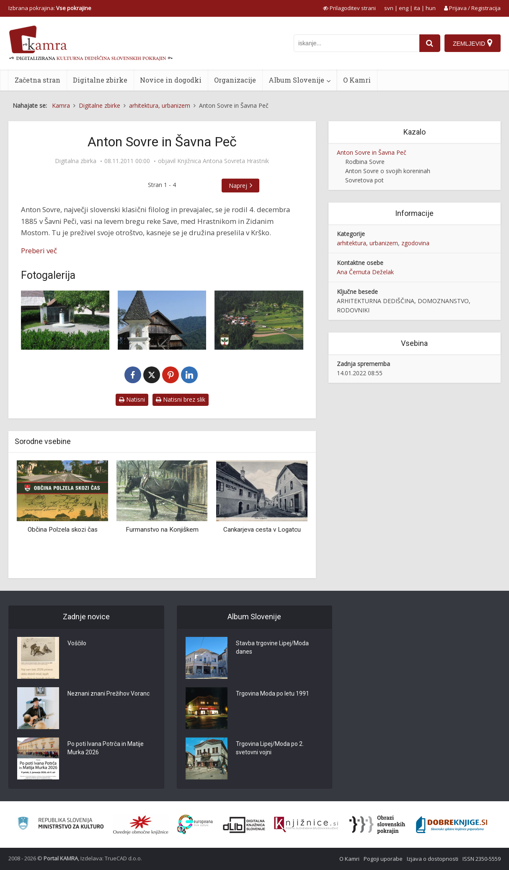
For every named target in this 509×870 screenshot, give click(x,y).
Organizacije (235, 79)
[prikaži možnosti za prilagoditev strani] (349, 8)
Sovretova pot (364, 180)
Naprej (238, 186)
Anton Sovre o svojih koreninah (387, 171)
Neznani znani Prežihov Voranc (108, 693)
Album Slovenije (296, 79)
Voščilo (76, 643)
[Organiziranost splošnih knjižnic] (141, 824)
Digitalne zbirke (100, 79)
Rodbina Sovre (365, 162)
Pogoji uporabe (383, 858)
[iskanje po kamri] (356, 43)
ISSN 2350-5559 (481, 858)
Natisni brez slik (180, 399)
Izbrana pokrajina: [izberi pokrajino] (49, 8)
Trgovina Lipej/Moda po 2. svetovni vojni (270, 748)
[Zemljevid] (472, 43)
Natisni (132, 399)
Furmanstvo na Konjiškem (162, 529)
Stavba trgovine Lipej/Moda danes (272, 647)
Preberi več (39, 250)
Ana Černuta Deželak (365, 272)
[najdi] (429, 43)
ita (417, 8)
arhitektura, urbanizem (367, 243)
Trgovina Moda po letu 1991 (272, 693)
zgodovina (415, 243)
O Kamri (357, 79)
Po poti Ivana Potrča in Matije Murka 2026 (105, 748)
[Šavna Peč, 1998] (258, 320)
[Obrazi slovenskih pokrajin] (377, 824)
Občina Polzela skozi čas (63, 529)
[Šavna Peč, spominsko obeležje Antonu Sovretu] (65, 320)
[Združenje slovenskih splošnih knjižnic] (306, 824)
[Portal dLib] (244, 824)
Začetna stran (37, 79)
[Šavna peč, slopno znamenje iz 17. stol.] (162, 320)
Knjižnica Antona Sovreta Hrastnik (223, 161)
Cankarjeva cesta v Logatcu (262, 529)
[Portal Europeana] (195, 824)
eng (403, 8)
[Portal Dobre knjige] (451, 824)
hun (431, 8)
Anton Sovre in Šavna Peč (371, 152)
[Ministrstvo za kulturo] (60, 824)
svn (388, 8)
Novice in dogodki (171, 79)
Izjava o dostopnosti (432, 858)
